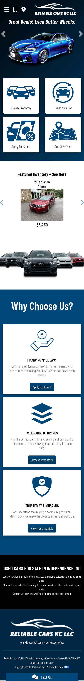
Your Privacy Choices (55, 667)
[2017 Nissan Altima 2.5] (42, 205)
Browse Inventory (42, 460)
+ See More (57, 174)
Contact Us (43, 642)
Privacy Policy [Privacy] (57, 642)
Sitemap (35, 667)
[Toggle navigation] (7, 9)
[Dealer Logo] (55, 9)
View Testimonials (42, 528)
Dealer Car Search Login (42, 662)
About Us (31, 642)
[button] (3, 34)
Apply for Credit (42, 387)
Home (23, 642)
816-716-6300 (73, 658)
